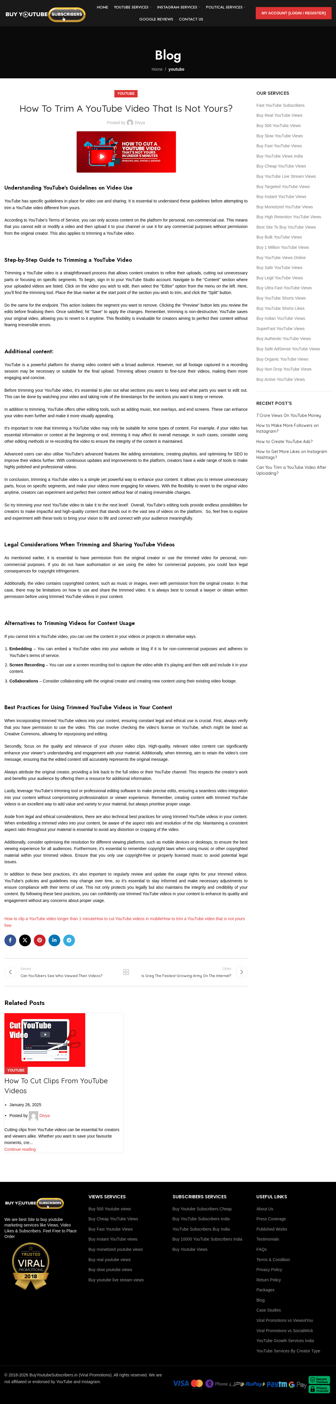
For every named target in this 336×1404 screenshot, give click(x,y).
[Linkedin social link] (54, 940)
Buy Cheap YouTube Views (281, 166)
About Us (264, 1209)
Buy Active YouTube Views (280, 379)
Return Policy (268, 1280)
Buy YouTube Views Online (281, 257)
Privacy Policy (269, 1269)
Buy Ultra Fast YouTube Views (284, 287)
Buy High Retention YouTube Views (288, 216)
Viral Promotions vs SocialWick (284, 1330)
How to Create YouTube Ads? (284, 441)
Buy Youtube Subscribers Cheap (202, 1209)
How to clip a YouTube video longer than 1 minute (49, 918)
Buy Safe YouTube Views (279, 267)
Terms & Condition (273, 1259)
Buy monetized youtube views (115, 1249)
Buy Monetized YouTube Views (284, 207)
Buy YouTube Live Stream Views (286, 176)
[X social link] (25, 940)
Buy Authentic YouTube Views (283, 338)
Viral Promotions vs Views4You (284, 1320)
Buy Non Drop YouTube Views (284, 369)
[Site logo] (45, 13)
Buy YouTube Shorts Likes (280, 308)
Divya (140, 122)
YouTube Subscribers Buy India (201, 1229)
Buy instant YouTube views (113, 1239)
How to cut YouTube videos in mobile (128, 918)
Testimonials (267, 1239)
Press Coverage (271, 1219)
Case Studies (268, 1310)
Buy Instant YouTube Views (281, 196)
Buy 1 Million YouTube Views (282, 247)
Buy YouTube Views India (279, 156)
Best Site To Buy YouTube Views (286, 227)
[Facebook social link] (10, 940)
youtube (176, 69)
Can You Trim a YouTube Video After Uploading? (291, 470)
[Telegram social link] (69, 940)
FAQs (261, 1249)
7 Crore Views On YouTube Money (288, 415)
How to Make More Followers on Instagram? (287, 428)
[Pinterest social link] (40, 940)
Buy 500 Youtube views (109, 1209)
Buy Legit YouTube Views (279, 278)
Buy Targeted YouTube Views (283, 186)
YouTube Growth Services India (285, 1340)
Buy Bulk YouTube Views (279, 237)
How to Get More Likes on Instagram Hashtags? (291, 454)
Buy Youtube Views (190, 1249)
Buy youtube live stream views (116, 1280)
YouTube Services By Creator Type (288, 1351)
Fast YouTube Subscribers (280, 105)
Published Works (271, 1229)
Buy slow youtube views (110, 1269)
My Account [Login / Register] (294, 13)
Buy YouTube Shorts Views (281, 298)
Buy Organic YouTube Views (282, 359)
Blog (260, 1300)
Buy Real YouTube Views (279, 115)
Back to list (126, 972)
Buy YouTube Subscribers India (201, 1219)
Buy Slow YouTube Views (279, 136)
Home (157, 69)
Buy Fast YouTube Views (279, 145)
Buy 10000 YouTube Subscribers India (208, 1239)
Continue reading (20, 1149)
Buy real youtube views (109, 1259)
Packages (265, 1290)
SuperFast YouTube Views (280, 328)
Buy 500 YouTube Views (278, 125)
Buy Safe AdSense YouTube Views (288, 349)
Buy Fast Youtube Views (110, 1229)
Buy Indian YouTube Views (280, 318)
